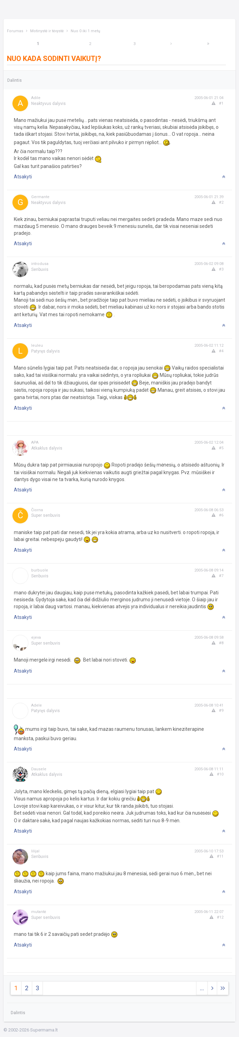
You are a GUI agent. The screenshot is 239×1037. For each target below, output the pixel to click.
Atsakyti (23, 176)
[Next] (171, 44)
